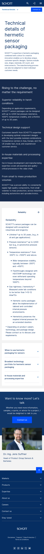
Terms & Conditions (22, 539)
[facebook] (14, 548)
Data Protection (29, 537)
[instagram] (18, 548)
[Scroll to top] (39, 470)
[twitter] (26, 548)
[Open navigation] (40, 3)
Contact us (36, 9)
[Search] (27, 3)
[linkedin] (22, 548)
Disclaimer (11, 537)
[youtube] (30, 548)
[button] (22, 351)
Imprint (19, 537)
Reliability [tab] (22, 212)
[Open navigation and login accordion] (34, 3)
